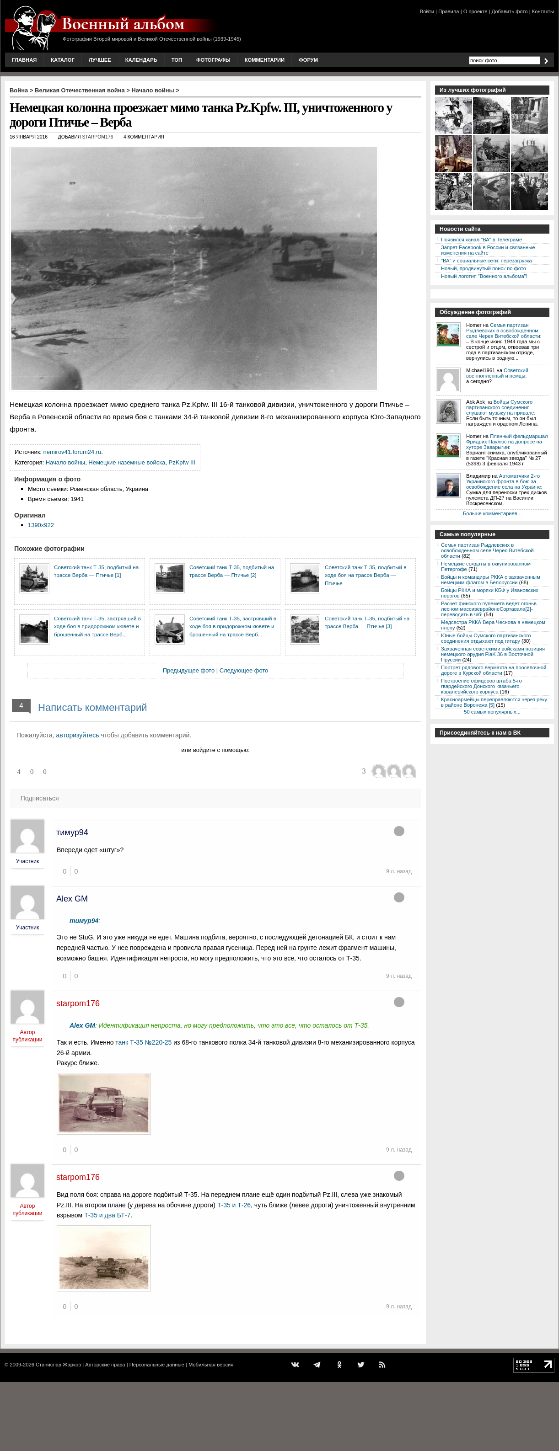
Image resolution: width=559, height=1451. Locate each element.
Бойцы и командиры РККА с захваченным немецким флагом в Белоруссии (490, 579)
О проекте (475, 11)
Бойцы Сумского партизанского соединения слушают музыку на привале (500, 407)
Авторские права (105, 1364)
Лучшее (100, 60)
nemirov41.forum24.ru (72, 451)
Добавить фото (510, 11)
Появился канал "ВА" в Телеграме (481, 239)
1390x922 (41, 525)
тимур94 (72, 832)
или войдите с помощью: (215, 750)
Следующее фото (244, 670)
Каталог (63, 60)
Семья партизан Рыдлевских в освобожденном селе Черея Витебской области (503, 330)
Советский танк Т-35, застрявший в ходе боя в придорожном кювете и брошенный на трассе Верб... (97, 626)
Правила (448, 11)
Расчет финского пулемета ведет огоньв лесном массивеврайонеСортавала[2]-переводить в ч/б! (489, 609)
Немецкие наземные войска (126, 462)
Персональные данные (156, 1364)
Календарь (141, 60)
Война (19, 90)
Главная (24, 60)
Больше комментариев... (492, 513)
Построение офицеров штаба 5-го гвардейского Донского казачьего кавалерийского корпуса (481, 686)
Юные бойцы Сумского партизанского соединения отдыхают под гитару (486, 638)
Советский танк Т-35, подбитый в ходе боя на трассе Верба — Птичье (366, 575)
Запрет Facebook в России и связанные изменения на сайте (488, 250)
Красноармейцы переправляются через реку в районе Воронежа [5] (494, 702)
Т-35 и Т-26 (234, 1205)
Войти (427, 11)
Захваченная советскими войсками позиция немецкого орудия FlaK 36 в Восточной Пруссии (493, 654)
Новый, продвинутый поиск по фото (483, 268)
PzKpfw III (182, 462)
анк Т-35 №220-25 (146, 1042)
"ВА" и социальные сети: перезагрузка (486, 260)
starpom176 (97, 136)
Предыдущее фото (189, 670)
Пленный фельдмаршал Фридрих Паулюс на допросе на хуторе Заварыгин (507, 441)
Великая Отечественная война (80, 90)
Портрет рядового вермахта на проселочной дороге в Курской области (493, 670)
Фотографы (213, 60)
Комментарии (265, 60)
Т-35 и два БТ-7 (107, 1215)
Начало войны (153, 90)
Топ (177, 60)
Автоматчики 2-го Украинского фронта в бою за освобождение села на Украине (503, 481)
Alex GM (72, 898)
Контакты (543, 11)
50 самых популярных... (492, 712)
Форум (308, 60)
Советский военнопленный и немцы (497, 373)
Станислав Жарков (58, 1364)
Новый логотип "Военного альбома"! (484, 276)
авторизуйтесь (77, 735)
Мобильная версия (210, 1364)
